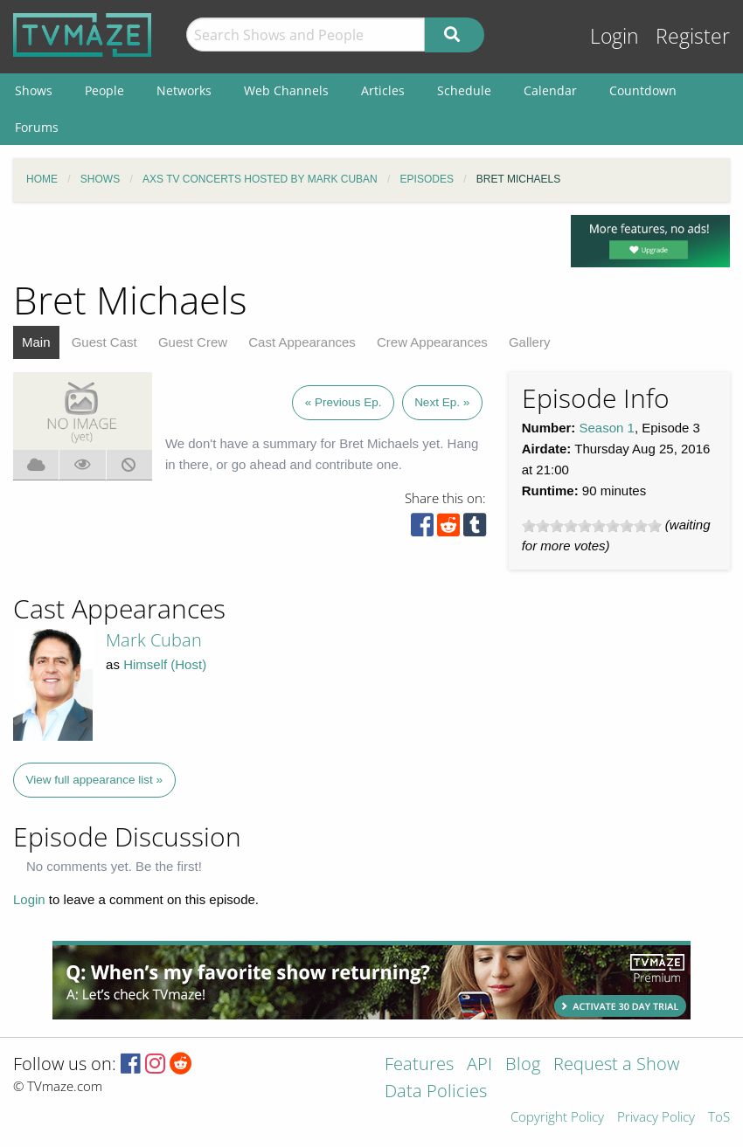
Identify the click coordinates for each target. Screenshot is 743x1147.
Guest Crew (192, 342)
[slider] (592, 526)
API (479, 1065)
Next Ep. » (441, 402)
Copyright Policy (557, 1117)
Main (36, 342)
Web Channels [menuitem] (286, 90)
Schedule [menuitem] (464, 90)
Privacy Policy (656, 1117)
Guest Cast (104, 342)
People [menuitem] (104, 90)
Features (419, 1065)
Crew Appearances (432, 342)
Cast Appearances (302, 342)
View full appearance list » (94, 779)
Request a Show (616, 1065)
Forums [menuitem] (37, 127)
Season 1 (607, 427)
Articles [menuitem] (383, 90)
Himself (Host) (164, 664)
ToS (719, 1117)
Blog (522, 1065)
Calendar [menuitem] (550, 90)
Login (614, 36)
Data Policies (436, 1092)
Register (693, 36)
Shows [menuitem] (33, 90)
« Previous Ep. (343, 402)
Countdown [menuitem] (643, 90)
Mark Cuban (154, 640)
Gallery (530, 342)
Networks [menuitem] (184, 90)
